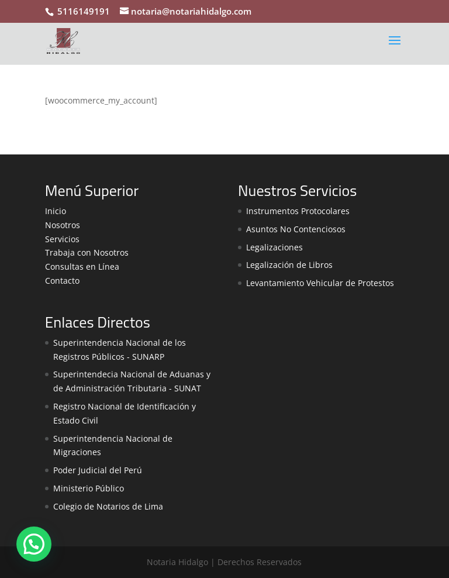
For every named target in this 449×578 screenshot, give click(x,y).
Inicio (55, 210)
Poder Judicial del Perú (97, 470)
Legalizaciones (274, 247)
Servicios (62, 239)
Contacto (62, 280)
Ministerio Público (88, 488)
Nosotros (62, 224)
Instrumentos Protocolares (298, 210)
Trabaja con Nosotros (87, 252)
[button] (33, 544)
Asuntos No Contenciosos (296, 229)
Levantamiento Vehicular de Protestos (320, 282)
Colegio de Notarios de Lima (108, 506)
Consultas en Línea (82, 266)
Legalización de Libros (289, 264)
